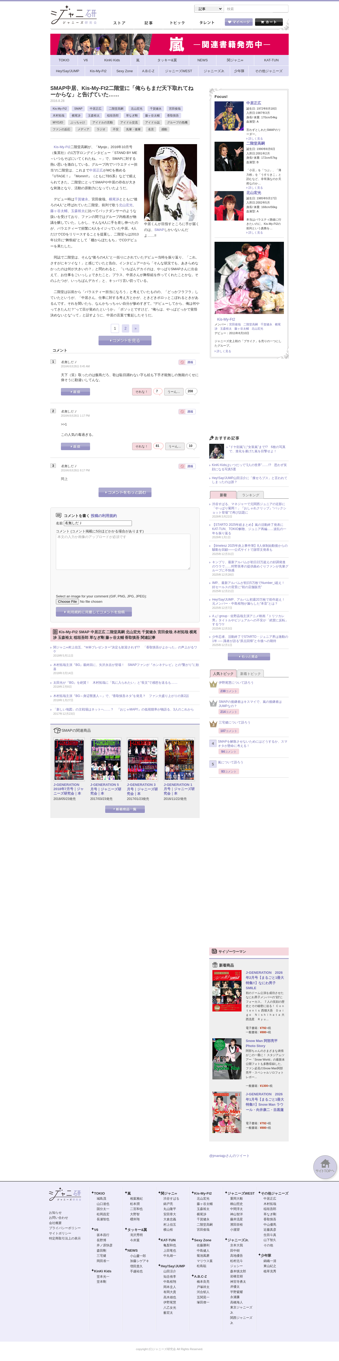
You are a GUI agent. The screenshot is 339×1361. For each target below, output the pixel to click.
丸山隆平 (169, 1209)
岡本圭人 (169, 1287)
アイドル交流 (129, 122)
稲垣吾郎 (113, 116)
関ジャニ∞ (169, 1194)
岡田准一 (103, 1261)
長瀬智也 (103, 1220)
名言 (151, 129)
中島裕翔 (169, 1282)
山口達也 (103, 1204)
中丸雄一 (169, 1256)
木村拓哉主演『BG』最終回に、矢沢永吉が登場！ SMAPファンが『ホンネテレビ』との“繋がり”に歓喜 (126, 667)
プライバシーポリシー (65, 1228)
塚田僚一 (203, 1303)
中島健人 (203, 1251)
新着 (223, 496)
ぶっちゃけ (77, 122)
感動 (164, 129)
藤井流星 (236, 1220)
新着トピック (250, 674)
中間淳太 (236, 1209)
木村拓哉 (58, 116)
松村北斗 (236, 1261)
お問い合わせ (58, 1218)
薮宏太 (168, 1313)
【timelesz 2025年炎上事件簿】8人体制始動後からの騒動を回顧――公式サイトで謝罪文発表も (250, 548)
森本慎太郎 (238, 1272)
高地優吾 (236, 1256)
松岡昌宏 (103, 1215)
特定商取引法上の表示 (65, 1239)
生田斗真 (270, 1235)
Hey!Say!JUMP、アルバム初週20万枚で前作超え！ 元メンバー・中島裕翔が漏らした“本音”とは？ (250, 602)
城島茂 (101, 1199)
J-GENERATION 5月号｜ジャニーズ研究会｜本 (105, 789)
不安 (116, 129)
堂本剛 (101, 1282)
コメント (63, 532)
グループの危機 (177, 122)
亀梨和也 (169, 1246)
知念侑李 (169, 1277)
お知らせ (55, 1213)
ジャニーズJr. (238, 1241)
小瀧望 (235, 1230)
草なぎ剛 (132, 116)
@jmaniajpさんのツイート (229, 1156)
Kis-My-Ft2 (60, 109)
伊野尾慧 (169, 1303)
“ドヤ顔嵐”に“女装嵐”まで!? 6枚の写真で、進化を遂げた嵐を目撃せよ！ (257, 450)
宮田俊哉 (175, 109)
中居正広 (95, 109)
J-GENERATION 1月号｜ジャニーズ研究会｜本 (179, 789)
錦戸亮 (168, 1204)
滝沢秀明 (136, 1235)
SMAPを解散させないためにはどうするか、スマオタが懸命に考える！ (248, 744)
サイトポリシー (60, 1234)
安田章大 (169, 1215)
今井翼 (135, 1241)
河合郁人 (203, 1292)
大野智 (135, 1215)
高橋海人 (236, 1303)
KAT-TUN (168, 1241)
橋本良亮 (203, 1282)
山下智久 (270, 1240)
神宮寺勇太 (238, 1282)
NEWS (132, 1251)
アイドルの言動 (102, 122)
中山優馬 (270, 1225)
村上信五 (169, 1225)
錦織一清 (270, 1261)
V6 (96, 1230)
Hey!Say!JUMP (173, 1267)
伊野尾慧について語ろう (231, 684)
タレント (206, 23)
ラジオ (101, 129)
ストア (119, 23)
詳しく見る (255, 139)
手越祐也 (136, 1272)
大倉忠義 (169, 1220)
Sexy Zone (202, 1241)
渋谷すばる (171, 1199)
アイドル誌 (152, 122)
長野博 (101, 1241)
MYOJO (58, 122)
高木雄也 (169, 1298)
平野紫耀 (236, 1292)
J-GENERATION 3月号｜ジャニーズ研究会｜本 (142, 789)
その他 (268, 1246)
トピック (177, 23)
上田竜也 (169, 1251)
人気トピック (223, 674)
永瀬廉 (235, 1297)
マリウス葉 (205, 1261)
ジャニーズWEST (241, 1194)
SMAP (78, 109)
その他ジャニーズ (274, 1194)
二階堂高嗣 (116, 109)
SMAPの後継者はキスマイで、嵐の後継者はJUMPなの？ (245, 704)
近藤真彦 (270, 1230)
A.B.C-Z (200, 1277)
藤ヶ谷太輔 (152, 116)
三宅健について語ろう (230, 724)
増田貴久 (136, 1267)
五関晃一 (203, 1298)
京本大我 (236, 1246)
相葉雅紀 (136, 1199)
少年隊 (266, 1256)
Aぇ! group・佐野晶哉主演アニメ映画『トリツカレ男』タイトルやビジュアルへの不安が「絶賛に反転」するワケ (250, 621)
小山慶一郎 (138, 1256)
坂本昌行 (103, 1235)
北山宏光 (136, 109)
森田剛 (101, 1251)
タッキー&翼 (137, 1230)
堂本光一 (103, 1277)
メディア (83, 129)
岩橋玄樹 (236, 1277)
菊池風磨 (203, 1256)
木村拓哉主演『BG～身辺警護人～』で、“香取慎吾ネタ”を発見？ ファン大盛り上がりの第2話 (121, 696)
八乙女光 (169, 1308)
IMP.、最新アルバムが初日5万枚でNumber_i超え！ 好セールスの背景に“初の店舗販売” (250, 585)
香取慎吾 (173, 116)
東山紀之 (270, 1266)
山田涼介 (169, 1272)
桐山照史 (236, 1204)
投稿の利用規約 (104, 516)
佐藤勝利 (203, 1246)
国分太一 (103, 1209)
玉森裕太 (94, 116)
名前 (59, 524)
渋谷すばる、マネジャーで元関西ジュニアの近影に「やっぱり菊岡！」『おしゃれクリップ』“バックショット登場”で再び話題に (249, 509)
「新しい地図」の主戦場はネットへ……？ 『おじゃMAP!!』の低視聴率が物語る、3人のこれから (123, 710)
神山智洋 (236, 1215)
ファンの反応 (61, 129)
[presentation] (96, 578)
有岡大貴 (169, 1292)
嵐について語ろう (226, 764)
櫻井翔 (135, 1220)
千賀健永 (156, 109)
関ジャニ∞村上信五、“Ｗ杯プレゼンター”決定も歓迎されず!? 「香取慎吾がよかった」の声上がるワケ (125, 650)
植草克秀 (270, 1272)
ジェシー (236, 1266)
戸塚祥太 (203, 1287)
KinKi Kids (102, 1272)
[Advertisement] (249, 399)
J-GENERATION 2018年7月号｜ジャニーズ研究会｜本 (68, 789)
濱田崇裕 (236, 1225)
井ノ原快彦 (105, 1246)
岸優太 (235, 1287)
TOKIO (99, 1194)
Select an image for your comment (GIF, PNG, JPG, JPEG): (101, 597)
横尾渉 (76, 116)
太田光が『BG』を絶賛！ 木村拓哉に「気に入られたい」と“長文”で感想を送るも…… (115, 683)
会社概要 (55, 1223)
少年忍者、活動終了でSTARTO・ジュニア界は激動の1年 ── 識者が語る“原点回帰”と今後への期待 (250, 639)
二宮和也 (136, 1209)
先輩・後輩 (133, 129)
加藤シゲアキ (139, 1261)
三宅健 (101, 1256)
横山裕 (168, 1230)
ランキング (250, 496)
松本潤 (135, 1204)
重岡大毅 (236, 1199)
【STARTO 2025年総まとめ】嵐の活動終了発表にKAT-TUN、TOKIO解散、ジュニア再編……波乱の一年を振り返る (249, 529)
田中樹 (235, 1251)
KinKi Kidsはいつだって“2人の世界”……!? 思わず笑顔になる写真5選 (249, 468)
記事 (148, 23)
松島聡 (201, 1266)
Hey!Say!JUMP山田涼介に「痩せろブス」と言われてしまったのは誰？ (249, 481)
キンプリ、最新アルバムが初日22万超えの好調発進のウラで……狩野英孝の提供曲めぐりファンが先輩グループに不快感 (250, 567)
